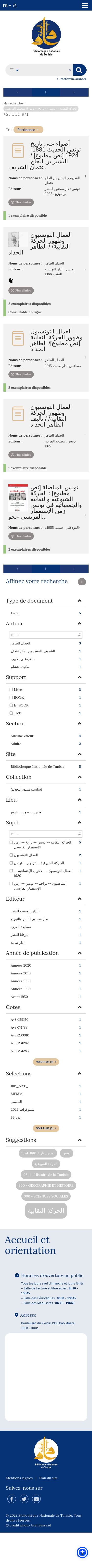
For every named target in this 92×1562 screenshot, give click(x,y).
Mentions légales (19, 1478)
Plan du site (48, 1478)
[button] (12, 70)
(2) (46, 1128)
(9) (46, 1062)
